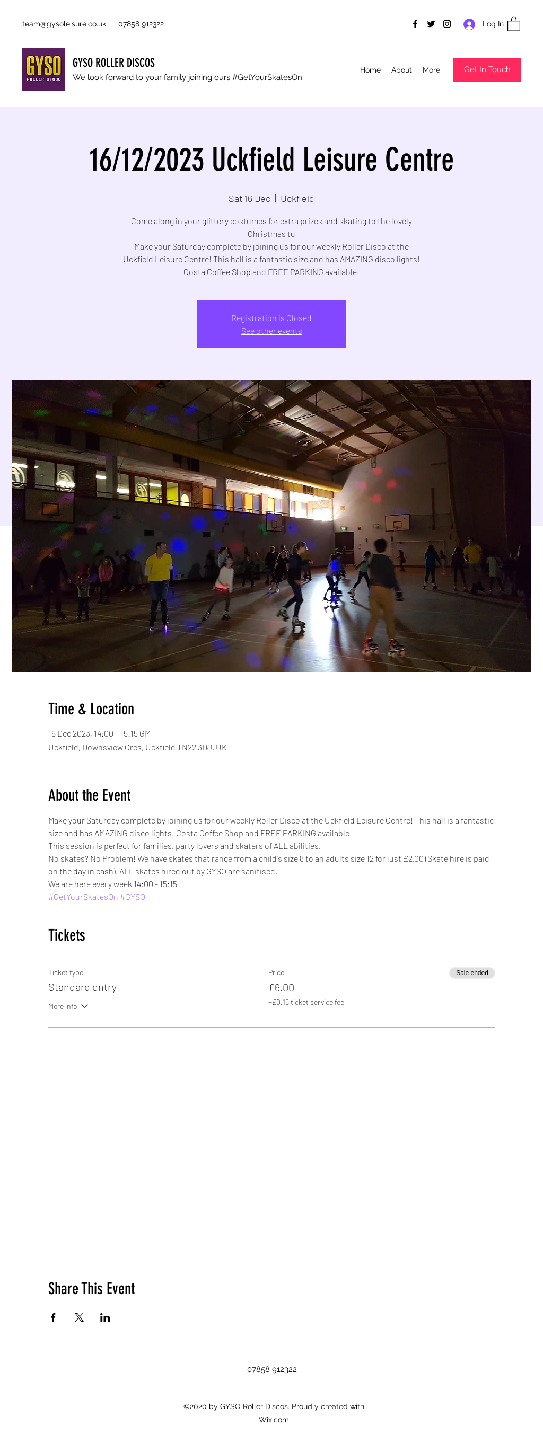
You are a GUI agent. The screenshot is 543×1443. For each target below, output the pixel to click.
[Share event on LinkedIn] (105, 1317)
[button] (513, 23)
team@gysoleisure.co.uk (64, 24)
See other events (271, 330)
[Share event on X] (79, 1317)
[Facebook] (415, 24)
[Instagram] (447, 24)
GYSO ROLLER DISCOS (114, 63)
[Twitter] (431, 24)
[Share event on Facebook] (53, 1317)
